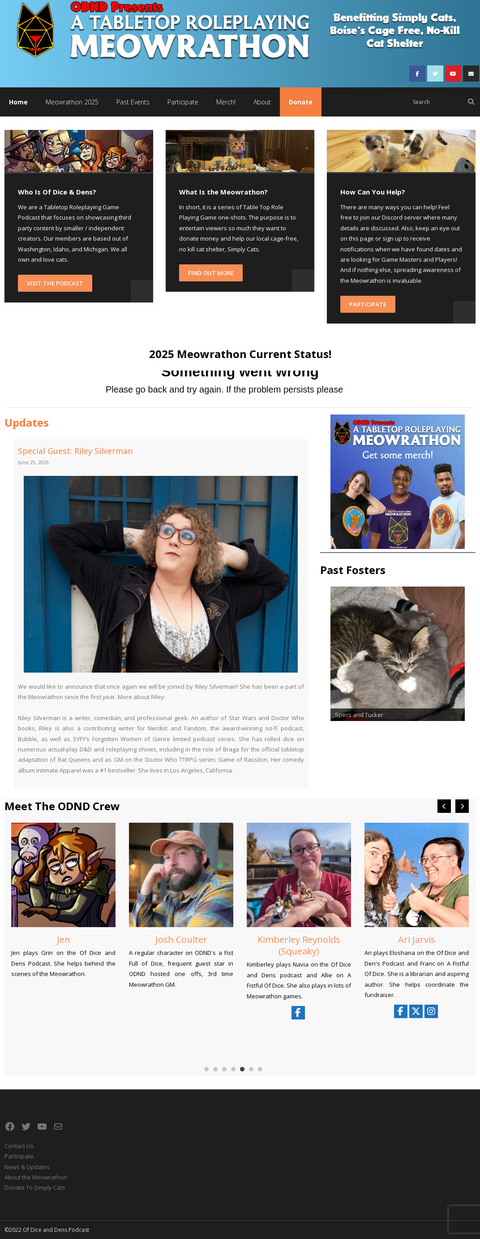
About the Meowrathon (35, 1177)
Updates (26, 422)
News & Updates (27, 1167)
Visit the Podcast (55, 283)
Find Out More (211, 273)
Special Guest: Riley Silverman (75, 450)
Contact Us (19, 1146)
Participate (367, 304)
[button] (462, 806)
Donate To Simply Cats (34, 1187)
